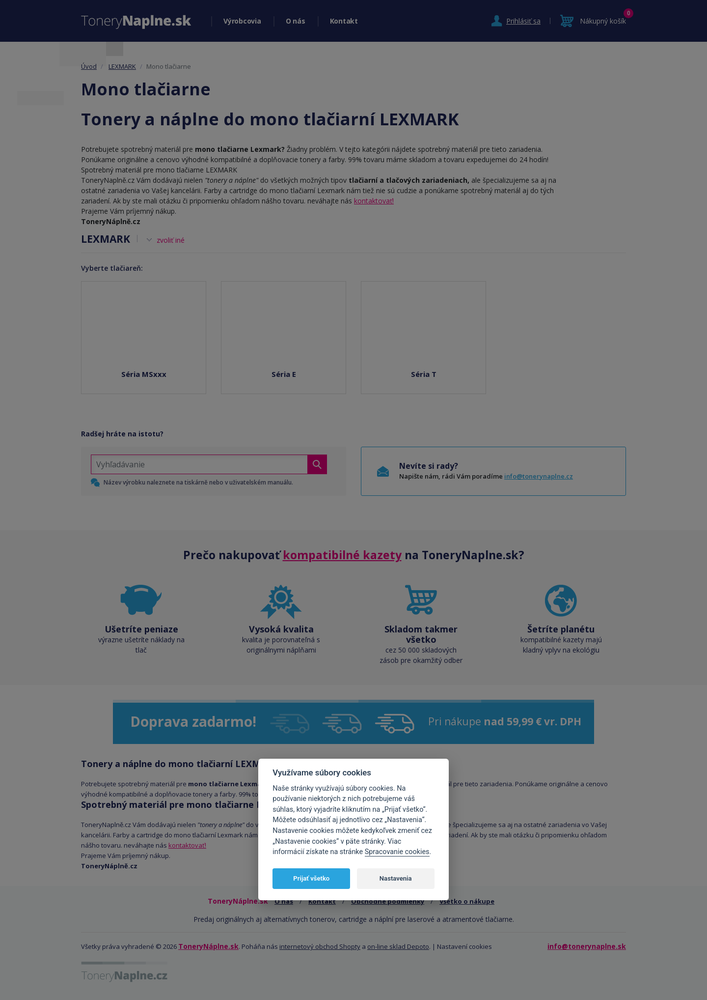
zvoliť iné (171, 240)
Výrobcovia (242, 21)
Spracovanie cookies (397, 852)
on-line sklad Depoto (398, 946)
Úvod (89, 66)
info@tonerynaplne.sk (586, 946)
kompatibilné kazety (342, 555)
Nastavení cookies (464, 946)
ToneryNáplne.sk (208, 946)
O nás (295, 21)
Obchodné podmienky (387, 901)
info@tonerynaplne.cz (538, 476)
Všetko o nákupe (466, 901)
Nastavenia (396, 878)
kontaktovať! (374, 200)
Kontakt (344, 21)
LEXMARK (122, 66)
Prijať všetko (311, 878)
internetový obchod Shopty (319, 946)
